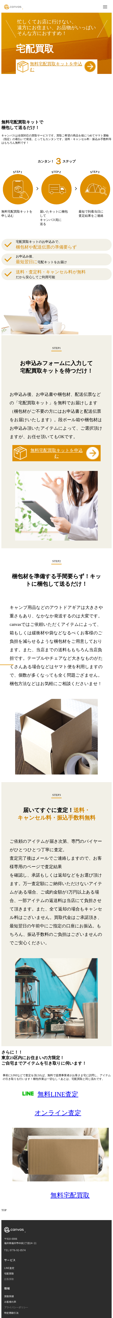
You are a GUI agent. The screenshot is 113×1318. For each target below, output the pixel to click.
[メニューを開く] (105, 7)
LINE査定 (9, 1268)
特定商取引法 (11, 1313)
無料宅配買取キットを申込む (56, 67)
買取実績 (9, 1296)
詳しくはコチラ (74, 112)
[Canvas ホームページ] (13, 6)
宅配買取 (9, 1273)
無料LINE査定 (58, 1094)
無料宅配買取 (70, 1195)
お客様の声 (10, 1301)
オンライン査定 (57, 1113)
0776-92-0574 (18, 1250)
